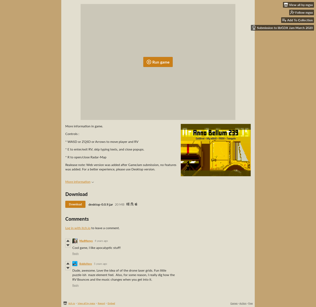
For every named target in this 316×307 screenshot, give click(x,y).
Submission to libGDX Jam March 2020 (282, 28)
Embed (111, 303)
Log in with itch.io (77, 228)
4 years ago (101, 240)
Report (101, 303)
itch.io (71, 303)
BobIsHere (85, 263)
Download (75, 204)
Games (234, 303)
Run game (158, 62)
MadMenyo (86, 240)
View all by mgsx (86, 303)
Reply (75, 253)
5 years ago (100, 263)
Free (250, 303)
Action (242, 303)
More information (79, 181)
